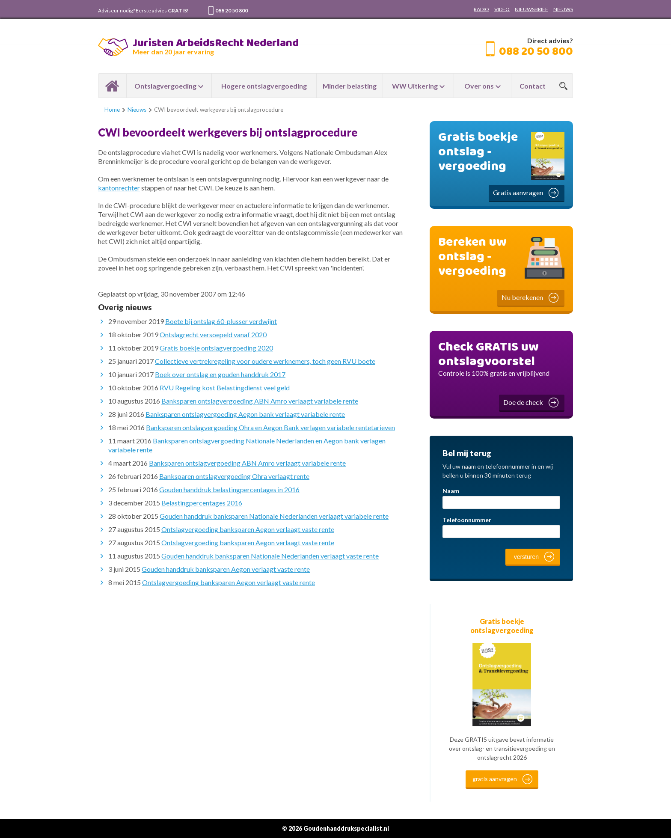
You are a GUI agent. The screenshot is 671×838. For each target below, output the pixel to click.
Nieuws (137, 109)
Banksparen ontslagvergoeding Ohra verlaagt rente (234, 476)
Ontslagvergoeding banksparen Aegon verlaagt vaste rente (247, 529)
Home (112, 86)
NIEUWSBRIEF (531, 9)
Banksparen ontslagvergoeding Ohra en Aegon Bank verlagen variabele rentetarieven (270, 427)
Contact (533, 86)
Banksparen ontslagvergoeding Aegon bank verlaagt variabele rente (245, 414)
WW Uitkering (415, 86)
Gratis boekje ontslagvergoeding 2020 (216, 348)
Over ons (479, 86)
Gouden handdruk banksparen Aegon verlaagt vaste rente (226, 569)
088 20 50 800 (231, 10)
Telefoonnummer (466, 519)
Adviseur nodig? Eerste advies (143, 10)
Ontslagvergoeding (165, 86)
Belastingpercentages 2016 (201, 503)
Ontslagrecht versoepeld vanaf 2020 (213, 334)
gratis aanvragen (494, 778)
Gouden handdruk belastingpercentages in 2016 (229, 489)
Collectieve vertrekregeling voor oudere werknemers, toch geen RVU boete (265, 361)
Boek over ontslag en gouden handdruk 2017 (220, 374)
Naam (450, 490)
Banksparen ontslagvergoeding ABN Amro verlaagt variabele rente (259, 401)
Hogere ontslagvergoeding (264, 86)
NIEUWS (563, 9)
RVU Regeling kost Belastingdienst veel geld (225, 387)
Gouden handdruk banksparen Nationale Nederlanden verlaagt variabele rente (274, 516)
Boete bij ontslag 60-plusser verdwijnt (221, 321)
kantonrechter (119, 188)
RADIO (481, 9)
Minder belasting (350, 86)
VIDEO (502, 9)
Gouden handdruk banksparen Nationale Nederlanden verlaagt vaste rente (270, 556)
